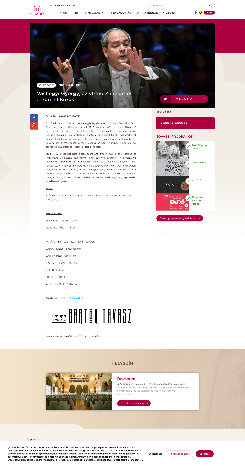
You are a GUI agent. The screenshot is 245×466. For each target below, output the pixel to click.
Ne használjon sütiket (180, 454)
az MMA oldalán (75, 298)
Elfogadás (205, 454)
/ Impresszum (33, 439)
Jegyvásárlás (184, 98)
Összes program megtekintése (180, 218)
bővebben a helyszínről (134, 403)
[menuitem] (59, 13)
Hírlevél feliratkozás (62, 6)
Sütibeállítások (156, 454)
